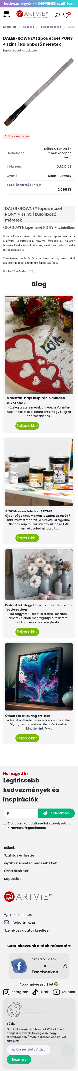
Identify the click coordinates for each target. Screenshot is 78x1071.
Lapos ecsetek (51, 27)
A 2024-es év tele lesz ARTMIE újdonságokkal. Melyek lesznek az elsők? (37, 513)
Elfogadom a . (39, 825)
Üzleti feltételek (16, 871)
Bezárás (19, 1059)
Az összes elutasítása (29, 1049)
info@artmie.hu (22, 922)
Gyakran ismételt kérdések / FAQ (30, 863)
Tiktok (40, 992)
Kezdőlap (9, 27)
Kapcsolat (12, 879)
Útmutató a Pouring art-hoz (27, 716)
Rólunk (9, 848)
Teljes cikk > (27, 425)
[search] (57, 15)
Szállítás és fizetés (19, 855)
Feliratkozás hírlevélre (39, 788)
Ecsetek (28, 27)
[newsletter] (56, 813)
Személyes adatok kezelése (26, 930)
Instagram (15, 992)
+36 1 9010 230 (20, 915)
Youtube (64, 992)
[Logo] (32, 14)
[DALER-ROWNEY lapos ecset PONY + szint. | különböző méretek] (39, 92)
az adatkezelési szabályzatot (46, 823)
